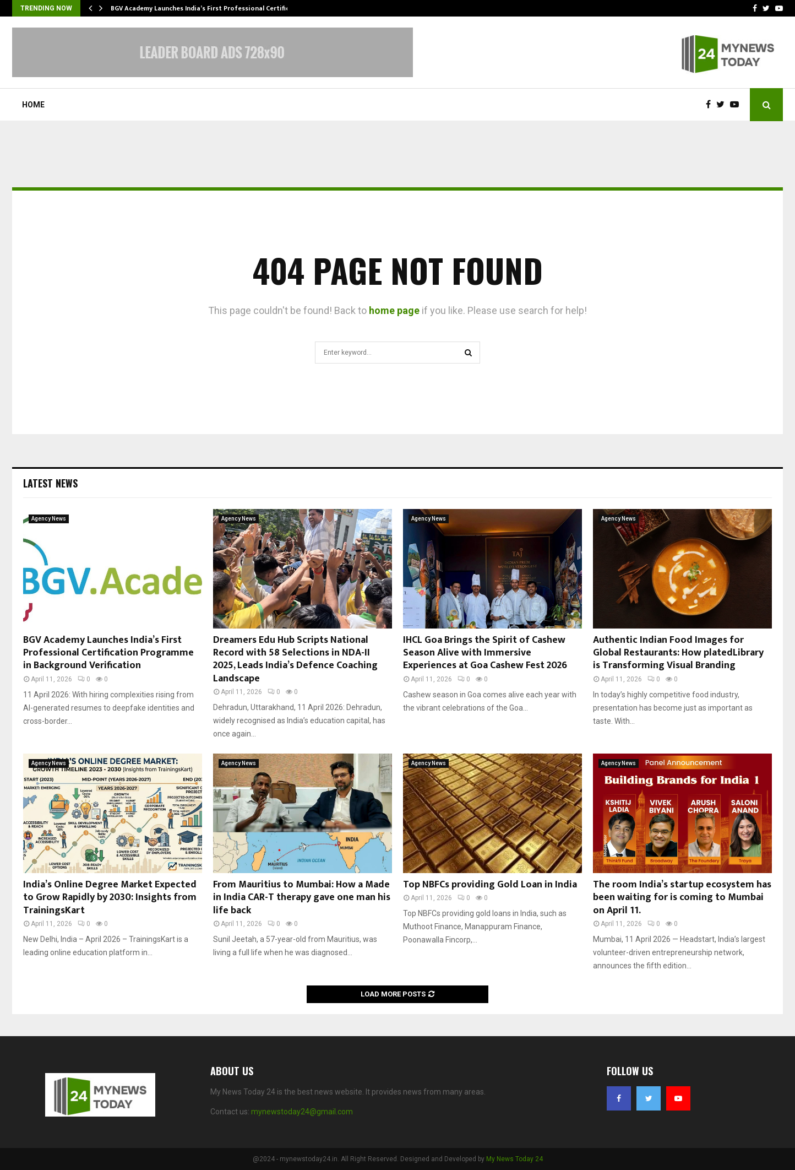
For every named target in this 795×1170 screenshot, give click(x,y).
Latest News (50, 483)
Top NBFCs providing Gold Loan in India (490, 884)
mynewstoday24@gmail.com (302, 1111)
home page (394, 310)
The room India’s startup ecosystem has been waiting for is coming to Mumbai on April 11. (682, 897)
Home (33, 104)
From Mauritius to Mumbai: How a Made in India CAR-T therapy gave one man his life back (301, 897)
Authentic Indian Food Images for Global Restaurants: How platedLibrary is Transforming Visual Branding (678, 653)
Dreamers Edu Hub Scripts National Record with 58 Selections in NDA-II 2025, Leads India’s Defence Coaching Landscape (295, 659)
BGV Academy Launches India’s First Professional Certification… (211, 8)
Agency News (48, 519)
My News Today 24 (514, 1159)
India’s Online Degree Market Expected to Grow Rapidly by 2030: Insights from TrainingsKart (110, 897)
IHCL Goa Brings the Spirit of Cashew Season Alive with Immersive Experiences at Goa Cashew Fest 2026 (485, 653)
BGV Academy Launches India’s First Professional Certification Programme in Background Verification (108, 653)
